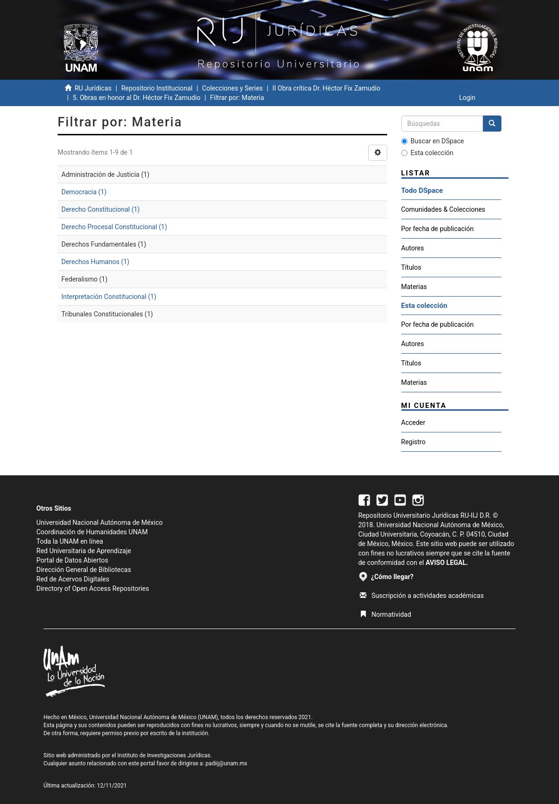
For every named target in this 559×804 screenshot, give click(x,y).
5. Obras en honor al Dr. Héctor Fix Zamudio (137, 97)
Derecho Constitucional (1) (100, 209)
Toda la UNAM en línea (69, 541)
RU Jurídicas (93, 88)
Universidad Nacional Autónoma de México (99, 522)
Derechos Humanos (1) (95, 261)
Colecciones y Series (232, 88)
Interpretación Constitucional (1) (108, 296)
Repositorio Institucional (157, 88)
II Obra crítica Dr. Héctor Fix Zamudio (326, 88)
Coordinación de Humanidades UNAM (92, 532)
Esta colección (427, 153)
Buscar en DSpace (432, 141)
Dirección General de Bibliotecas (83, 569)
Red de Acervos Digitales (72, 579)
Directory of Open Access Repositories (92, 588)
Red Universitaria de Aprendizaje (83, 551)
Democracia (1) (84, 192)
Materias (414, 286)
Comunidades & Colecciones (443, 209)
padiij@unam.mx (226, 763)
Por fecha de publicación (437, 228)
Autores (412, 248)
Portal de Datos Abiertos (72, 560)
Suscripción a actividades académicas (422, 595)
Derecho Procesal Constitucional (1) (114, 227)
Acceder (413, 422)
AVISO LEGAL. (446, 562)
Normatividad (385, 614)
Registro (413, 442)
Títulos (411, 267)
